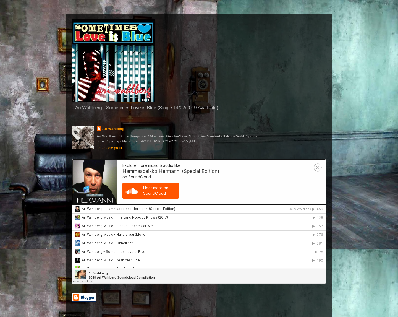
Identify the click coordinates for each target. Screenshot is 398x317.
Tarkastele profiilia (111, 148)
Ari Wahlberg (113, 129)
